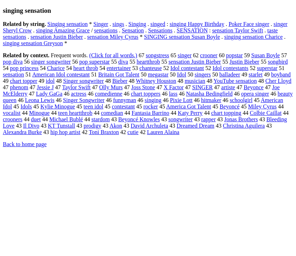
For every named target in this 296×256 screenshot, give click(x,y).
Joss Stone (143, 87)
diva (123, 62)
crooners (12, 119)
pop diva (13, 62)
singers (203, 74)
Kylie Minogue (58, 106)
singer (185, 55)
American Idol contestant (61, 74)
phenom (19, 87)
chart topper (23, 81)
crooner (208, 55)
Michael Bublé (66, 119)
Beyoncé (230, 106)
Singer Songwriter (83, 100)
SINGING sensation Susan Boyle (182, 37)
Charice (56, 68)
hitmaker (211, 100)
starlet (256, 74)
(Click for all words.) (113, 55)
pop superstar (94, 62)
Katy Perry (190, 113)
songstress (157, 55)
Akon (115, 126)
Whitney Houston (156, 81)
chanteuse (150, 68)
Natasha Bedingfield (209, 94)
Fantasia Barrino (150, 113)
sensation (13, 74)
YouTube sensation (235, 81)
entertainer (119, 68)
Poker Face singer (248, 24)
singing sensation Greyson (33, 43)
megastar (158, 74)
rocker (151, 106)
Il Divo (31, 126)
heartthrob (148, 62)
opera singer (255, 94)
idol (50, 81)
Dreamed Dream (195, 126)
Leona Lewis (39, 100)
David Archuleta (149, 126)
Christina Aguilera (244, 126)
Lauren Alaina (163, 132)
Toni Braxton (104, 132)
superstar (267, 68)
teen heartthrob (75, 113)
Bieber (120, 81)
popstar (234, 55)
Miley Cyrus (262, 106)
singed (157, 24)
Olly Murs (111, 87)
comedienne (108, 94)
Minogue (39, 113)
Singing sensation (67, 24)
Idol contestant (187, 68)
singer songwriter (51, 62)
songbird (278, 62)
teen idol (93, 106)
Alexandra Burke (22, 132)
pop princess (24, 68)
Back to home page (25, 144)
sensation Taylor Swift (237, 30)
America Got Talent (188, 106)
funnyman (124, 100)
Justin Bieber (244, 62)
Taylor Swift (76, 87)
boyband (281, 74)
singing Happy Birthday (196, 24)
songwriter (180, 119)
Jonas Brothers (241, 119)
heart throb (85, 68)
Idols (26, 106)
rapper (208, 119)
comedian (112, 113)
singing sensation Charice (253, 37)
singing (153, 100)
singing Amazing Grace (63, 30)
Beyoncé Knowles (139, 119)
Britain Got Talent (118, 74)
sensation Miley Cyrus (112, 37)
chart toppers (145, 94)
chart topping (226, 113)
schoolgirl (241, 100)
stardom (100, 119)
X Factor (173, 87)
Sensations (160, 30)
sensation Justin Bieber (57, 37)
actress (79, 94)
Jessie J (45, 87)
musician (195, 81)
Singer (100, 24)
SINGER (202, 87)
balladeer (229, 74)
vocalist (12, 113)
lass (173, 94)
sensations (106, 30)
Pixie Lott (181, 100)
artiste (228, 87)
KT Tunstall (61, 126)
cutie (133, 132)
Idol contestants (230, 68)
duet (36, 119)
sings (118, 24)
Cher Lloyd (278, 81)
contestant (123, 106)
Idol (181, 74)
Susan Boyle (265, 55)
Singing (137, 24)
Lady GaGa (49, 94)
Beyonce (254, 87)
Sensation (133, 30)
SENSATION (192, 30)
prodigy (92, 126)
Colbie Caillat (265, 113)
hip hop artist (65, 132)
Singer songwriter (83, 81)
